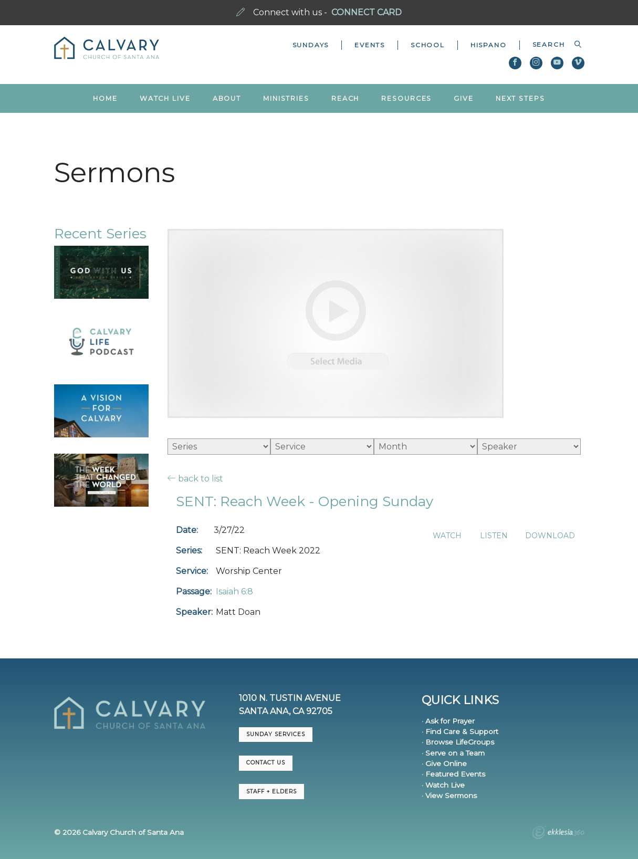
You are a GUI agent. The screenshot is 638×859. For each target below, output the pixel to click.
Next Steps (520, 98)
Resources (406, 98)
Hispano (488, 45)
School (428, 45)
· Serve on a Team (453, 753)
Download (550, 535)
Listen (494, 535)
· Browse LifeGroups (458, 742)
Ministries (286, 98)
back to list (195, 478)
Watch (447, 535)
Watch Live (165, 98)
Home (105, 98)
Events (369, 45)
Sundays (310, 45)
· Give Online (444, 763)
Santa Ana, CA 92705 (285, 711)
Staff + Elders (271, 791)
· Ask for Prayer (448, 721)
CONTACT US (265, 762)
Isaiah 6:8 (234, 591)
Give (464, 98)
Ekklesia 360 (558, 834)
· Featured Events (453, 774)
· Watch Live (443, 785)
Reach (345, 98)
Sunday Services (275, 734)
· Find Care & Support (460, 731)
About (227, 98)
